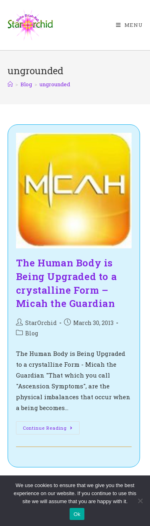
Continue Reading (51, 429)
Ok (77, 514)
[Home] (10, 84)
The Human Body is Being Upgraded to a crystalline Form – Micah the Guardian (66, 283)
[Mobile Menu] (129, 25)
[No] (140, 501)
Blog (31, 333)
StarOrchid (41, 323)
